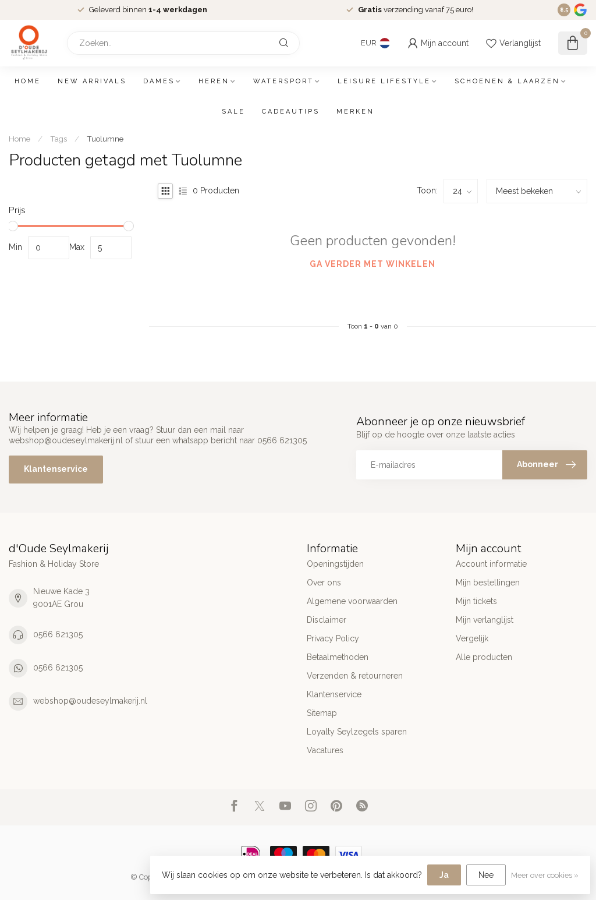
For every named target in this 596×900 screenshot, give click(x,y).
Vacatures (325, 750)
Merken (355, 111)
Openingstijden (335, 564)
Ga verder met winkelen (372, 264)
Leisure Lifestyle (384, 81)
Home (28, 81)
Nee (486, 875)
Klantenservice (56, 469)
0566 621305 (58, 634)
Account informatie (491, 564)
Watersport (283, 81)
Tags (58, 138)
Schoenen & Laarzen (507, 81)
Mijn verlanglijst (484, 619)
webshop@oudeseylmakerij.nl (90, 700)
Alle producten (484, 657)
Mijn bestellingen (488, 582)
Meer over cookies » (545, 875)
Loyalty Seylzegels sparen (357, 731)
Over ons (324, 582)
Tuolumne (105, 138)
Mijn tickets (476, 601)
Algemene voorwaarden (352, 601)
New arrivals (92, 81)
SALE (233, 111)
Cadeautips (291, 111)
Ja (444, 875)
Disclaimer (326, 619)
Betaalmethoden (337, 657)
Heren (213, 81)
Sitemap (322, 713)
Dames (159, 81)
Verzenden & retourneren (355, 675)
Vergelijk (472, 638)
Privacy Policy (333, 638)
